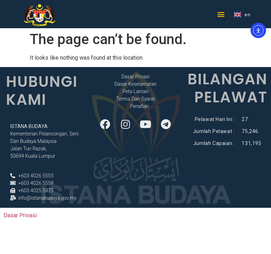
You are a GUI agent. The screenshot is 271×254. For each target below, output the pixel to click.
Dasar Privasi (20, 215)
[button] (221, 14)
